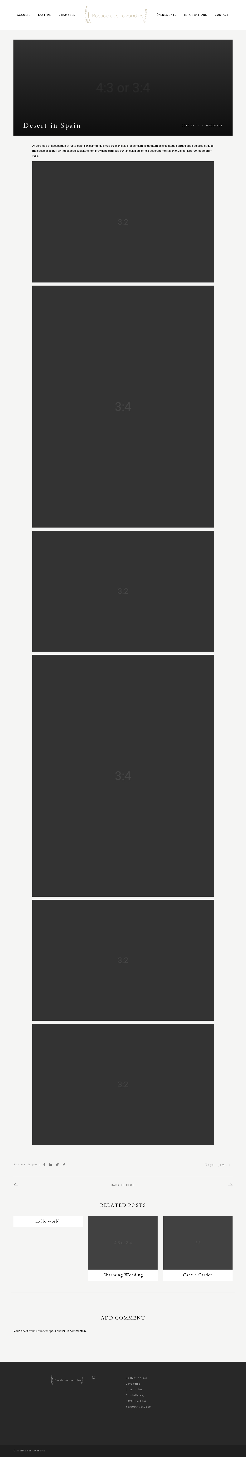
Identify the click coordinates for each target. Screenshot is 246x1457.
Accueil (23, 14)
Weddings (214, 125)
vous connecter (39, 1331)
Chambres (67, 14)
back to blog (123, 1185)
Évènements (166, 14)
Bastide (44, 14)
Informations (195, 14)
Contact (222, 14)
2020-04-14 (191, 125)
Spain (224, 1165)
